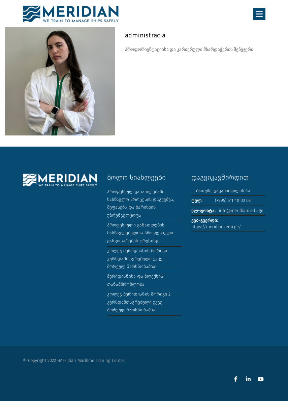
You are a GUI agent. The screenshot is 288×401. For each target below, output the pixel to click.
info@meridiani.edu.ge (241, 210)
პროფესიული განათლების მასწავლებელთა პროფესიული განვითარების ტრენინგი (140, 232)
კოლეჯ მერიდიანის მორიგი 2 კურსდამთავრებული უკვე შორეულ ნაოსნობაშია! (138, 301)
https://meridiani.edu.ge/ (216, 226)
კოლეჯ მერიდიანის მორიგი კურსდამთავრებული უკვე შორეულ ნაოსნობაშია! (137, 258)
